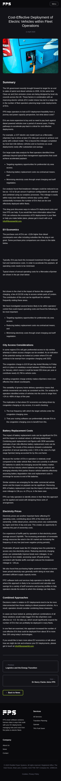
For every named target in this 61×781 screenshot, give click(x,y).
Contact (5, 753)
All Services (37, 717)
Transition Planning (40, 721)
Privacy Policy (34, 774)
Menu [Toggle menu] (54, 4)
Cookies (25, 774)
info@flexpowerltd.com (12, 221)
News (5, 749)
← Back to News (13, 693)
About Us (6, 745)
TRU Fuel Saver (39, 728)
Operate (36, 724)
